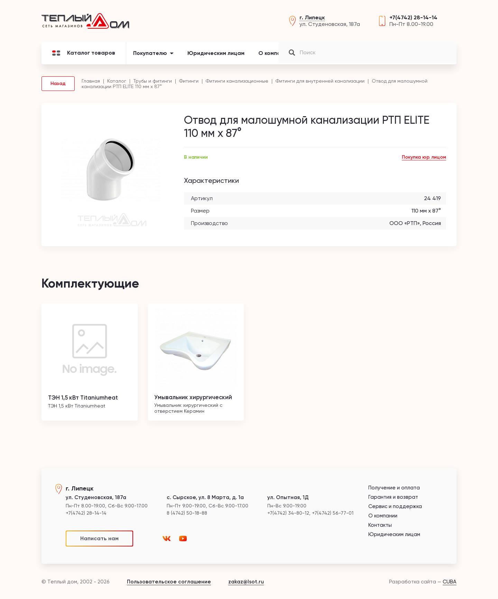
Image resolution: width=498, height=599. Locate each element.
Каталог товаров (83, 57)
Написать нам (99, 538)
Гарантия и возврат (393, 497)
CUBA (449, 582)
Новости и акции (326, 57)
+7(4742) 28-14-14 (413, 19)
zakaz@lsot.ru (246, 582)
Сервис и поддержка (395, 506)
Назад (58, 87)
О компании (274, 57)
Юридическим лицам (216, 57)
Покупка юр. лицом (424, 161)
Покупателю (150, 57)
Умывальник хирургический (196, 401)
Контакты (376, 57)
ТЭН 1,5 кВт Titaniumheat (86, 401)
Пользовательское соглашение (169, 582)
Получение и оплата (394, 487)
